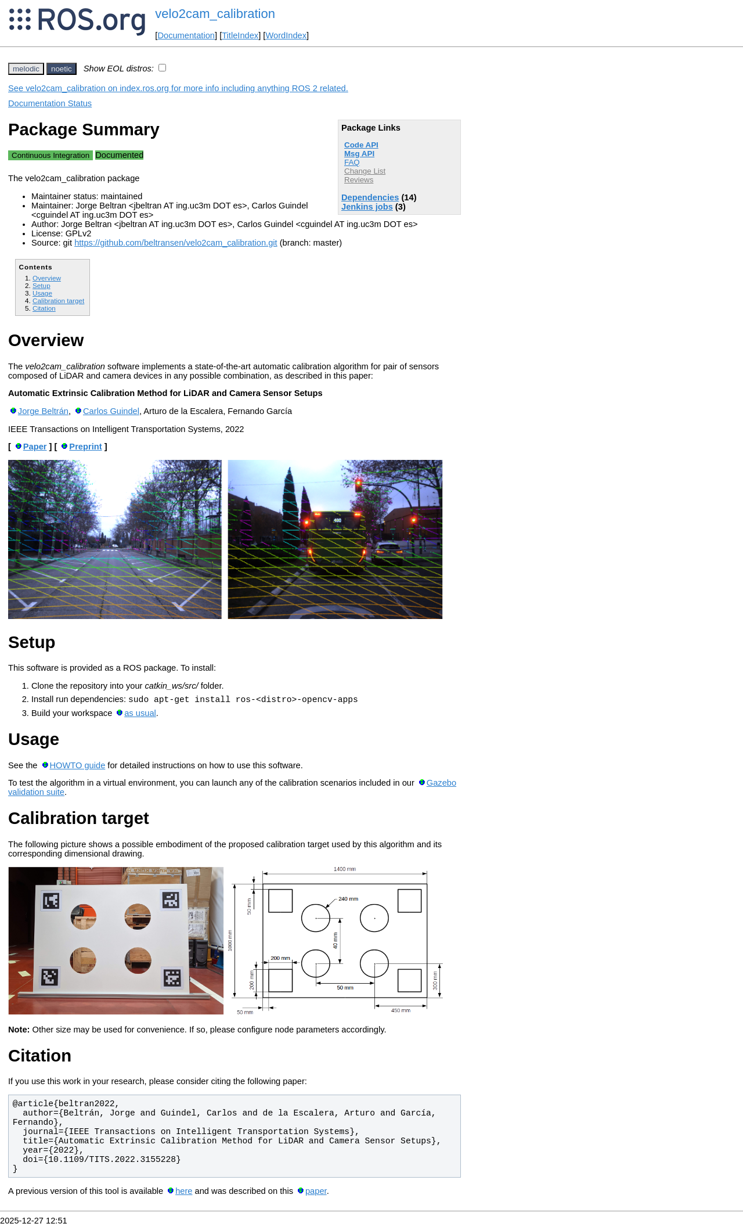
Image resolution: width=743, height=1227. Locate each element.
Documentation (186, 35)
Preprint (85, 446)
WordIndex (285, 35)
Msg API (359, 153)
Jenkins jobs (367, 206)
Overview (47, 278)
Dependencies (370, 197)
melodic (26, 68)
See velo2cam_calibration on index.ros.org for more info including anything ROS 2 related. (178, 88)
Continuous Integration (50, 155)
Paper (35, 446)
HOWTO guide (77, 767)
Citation (44, 308)
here (183, 1192)
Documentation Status (50, 103)
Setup (42, 285)
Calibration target (58, 300)
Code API (361, 145)
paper (316, 1192)
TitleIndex (240, 35)
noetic (61, 68)
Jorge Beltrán (43, 411)
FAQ (352, 162)
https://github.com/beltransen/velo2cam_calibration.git (175, 242)
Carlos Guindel (111, 411)
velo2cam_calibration (215, 13)
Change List (364, 171)
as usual (140, 714)
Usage (42, 293)
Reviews (358, 179)
